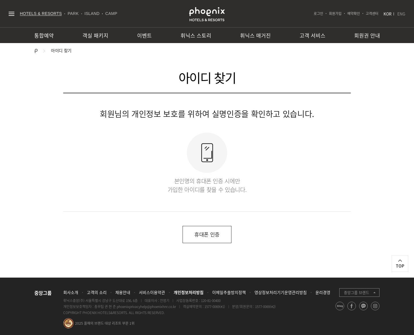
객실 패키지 (95, 35)
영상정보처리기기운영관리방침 (280, 292)
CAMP (111, 13)
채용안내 (122, 292)
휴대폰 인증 (207, 234)
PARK (73, 13)
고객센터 (372, 13)
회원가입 (335, 13)
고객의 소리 (97, 292)
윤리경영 (322, 292)
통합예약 (44, 35)
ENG (401, 14)
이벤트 (144, 35)
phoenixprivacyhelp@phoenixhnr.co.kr (146, 306)
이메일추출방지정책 (229, 292)
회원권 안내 (367, 35)
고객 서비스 (312, 35)
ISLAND (92, 13)
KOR (388, 14)
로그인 (318, 13)
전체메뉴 (11, 13)
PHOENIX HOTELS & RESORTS (207, 14)
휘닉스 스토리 (196, 35)
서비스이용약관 (152, 292)
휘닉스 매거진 (255, 35)
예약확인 (353, 13)
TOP (400, 266)
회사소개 (70, 292)
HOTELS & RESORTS (41, 13)
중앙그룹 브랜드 (356, 292)
